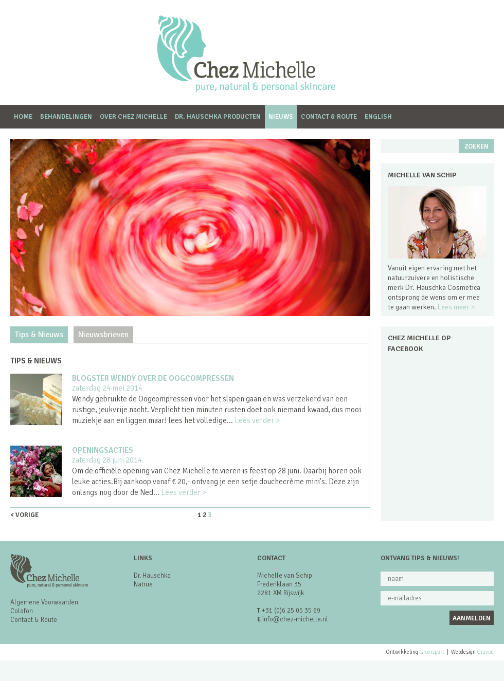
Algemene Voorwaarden (44, 602)
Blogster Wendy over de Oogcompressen (153, 378)
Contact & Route (329, 117)
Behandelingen (66, 117)
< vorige (24, 515)
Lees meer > (456, 307)
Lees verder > (257, 420)
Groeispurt (431, 652)
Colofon (21, 611)
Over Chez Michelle (133, 117)
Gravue (485, 652)
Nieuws (280, 117)
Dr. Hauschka (152, 576)
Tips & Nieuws (39, 334)
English (378, 117)
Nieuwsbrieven (103, 334)
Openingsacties (102, 450)
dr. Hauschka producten (218, 117)
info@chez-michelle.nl (295, 619)
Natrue (143, 584)
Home (23, 117)
